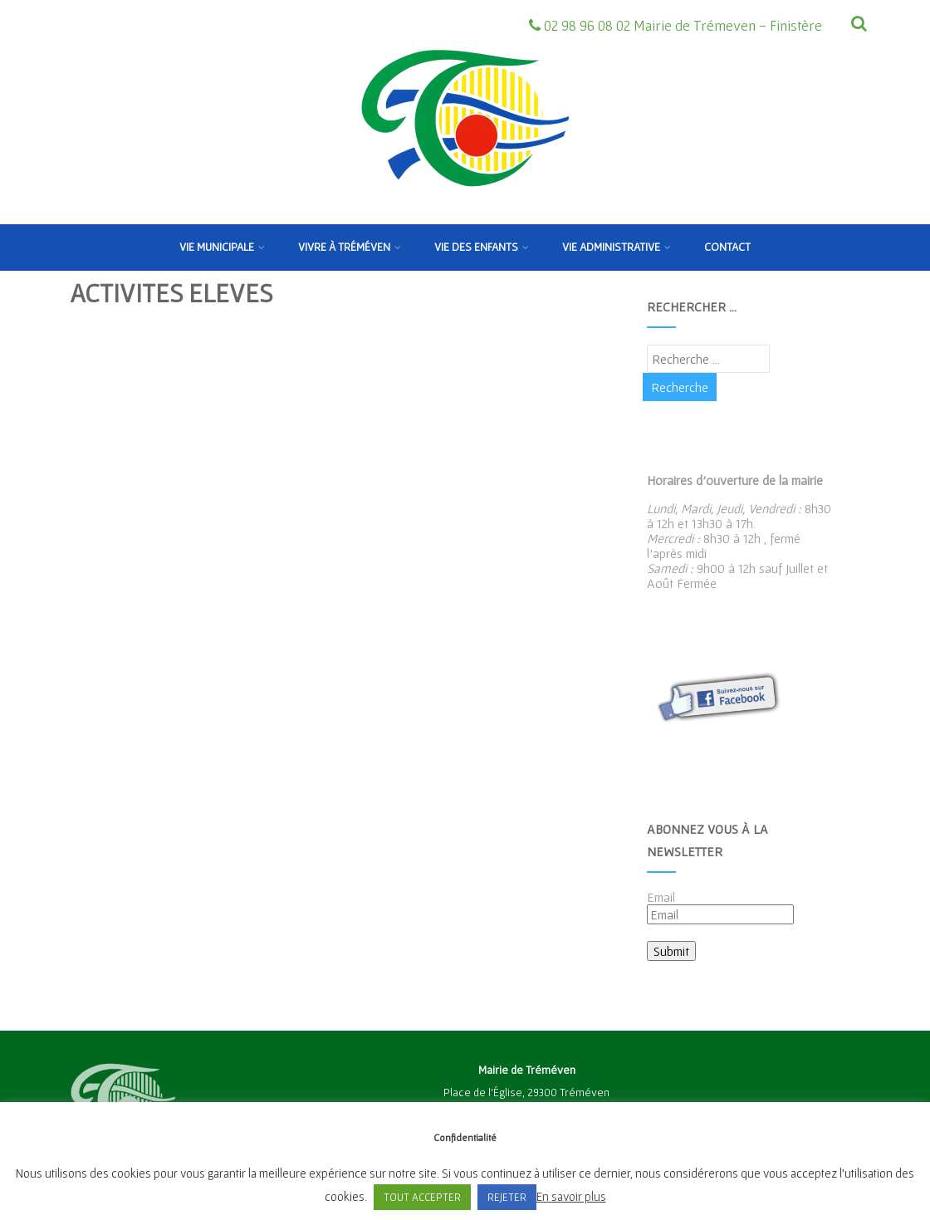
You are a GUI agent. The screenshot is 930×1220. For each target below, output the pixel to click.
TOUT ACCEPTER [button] (422, 1197)
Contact (727, 246)
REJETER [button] (506, 1197)
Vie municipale (222, 246)
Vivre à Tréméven (349, 246)
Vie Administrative (616, 246)
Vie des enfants (481, 246)
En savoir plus (571, 1196)
